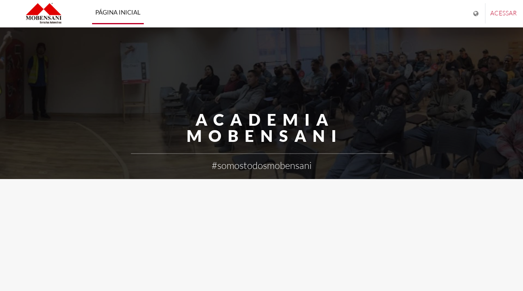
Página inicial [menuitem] (118, 12)
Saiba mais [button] (262, 191)
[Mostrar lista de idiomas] (476, 13)
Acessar (503, 13)
